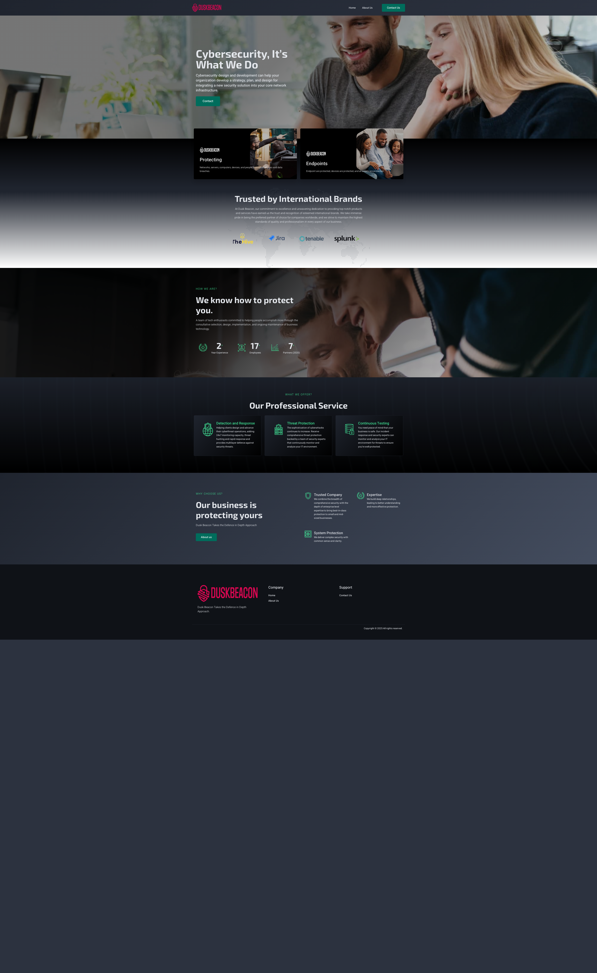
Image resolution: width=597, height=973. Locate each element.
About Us (367, 8)
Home (352, 8)
